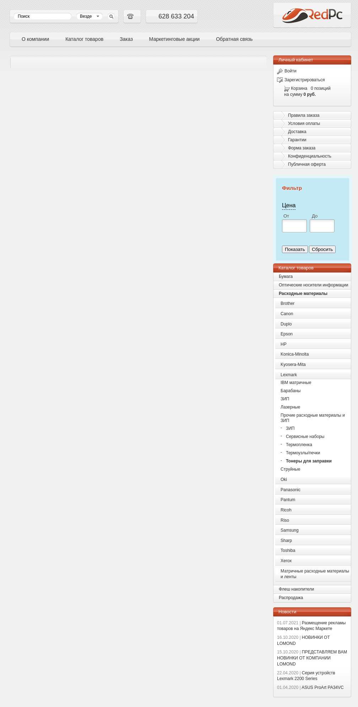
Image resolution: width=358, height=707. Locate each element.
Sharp (286, 540)
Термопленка (299, 444)
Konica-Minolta (295, 354)
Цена (288, 205)
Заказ (126, 39)
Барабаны (290, 390)
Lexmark (289, 374)
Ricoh (286, 510)
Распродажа (291, 597)
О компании (35, 39)
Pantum (288, 499)
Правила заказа (303, 115)
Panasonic (290, 489)
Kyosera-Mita (293, 364)
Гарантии (297, 139)
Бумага (286, 276)
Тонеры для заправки (309, 461)
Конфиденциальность (309, 156)
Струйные (290, 469)
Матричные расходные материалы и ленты (315, 574)
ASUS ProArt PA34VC (310, 687)
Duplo (286, 324)
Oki (284, 479)
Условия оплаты (304, 123)
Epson (287, 333)
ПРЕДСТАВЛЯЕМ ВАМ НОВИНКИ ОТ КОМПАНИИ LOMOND (312, 658)
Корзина (299, 88)
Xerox (286, 560)
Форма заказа (301, 148)
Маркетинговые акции (174, 39)
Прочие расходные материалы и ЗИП (313, 418)
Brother (287, 303)
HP (284, 344)
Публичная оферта (307, 164)
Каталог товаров (84, 39)
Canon (287, 313)
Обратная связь (234, 39)
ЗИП (285, 398)
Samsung (290, 530)
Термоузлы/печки (303, 452)
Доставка (297, 131)
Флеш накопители (296, 589)
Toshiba (288, 550)
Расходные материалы (303, 293)
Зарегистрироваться (301, 79)
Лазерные (290, 407)
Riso (285, 520)
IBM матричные (296, 382)
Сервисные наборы (305, 436)
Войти (287, 70)
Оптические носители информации (313, 285)
